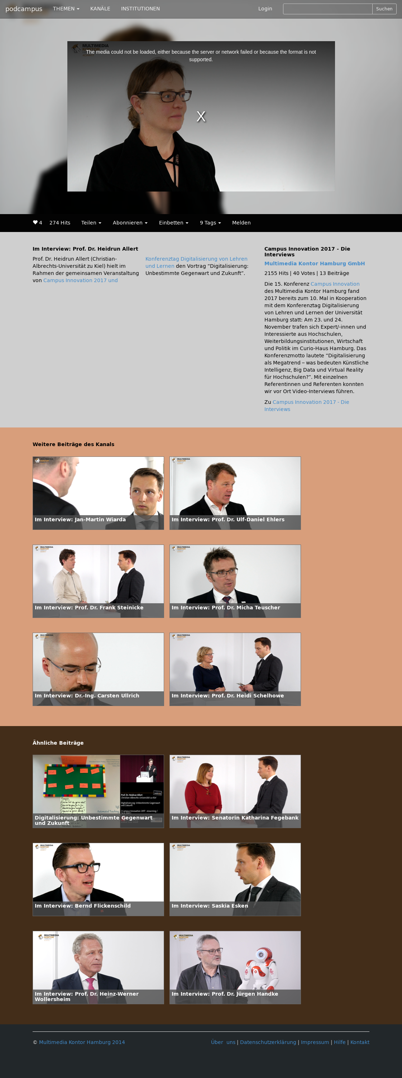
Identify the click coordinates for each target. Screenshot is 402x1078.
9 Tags (210, 223)
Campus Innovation (335, 284)
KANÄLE (100, 9)
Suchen (384, 8)
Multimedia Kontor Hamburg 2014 (82, 1042)
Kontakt (359, 1042)
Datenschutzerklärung (268, 1042)
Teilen (91, 223)
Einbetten (173, 223)
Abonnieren (130, 223)
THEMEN (66, 9)
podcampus (23, 9)
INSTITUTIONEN (140, 9)
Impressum (315, 1042)
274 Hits (59, 223)
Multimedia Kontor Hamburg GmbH (314, 264)
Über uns (223, 1042)
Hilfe (340, 1042)
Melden (241, 223)
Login (265, 9)
